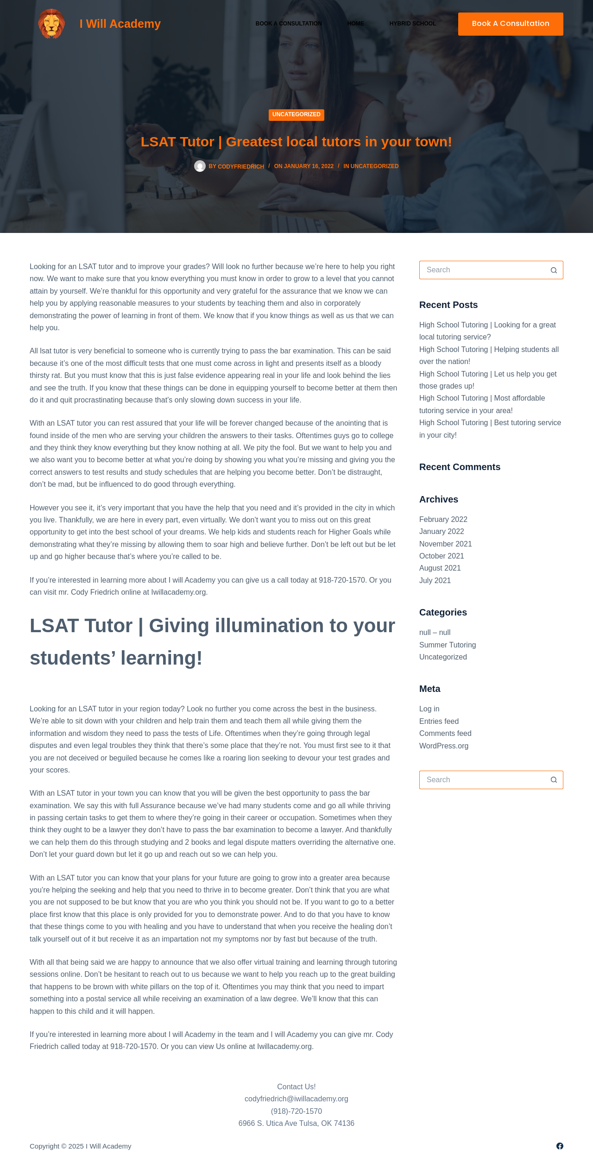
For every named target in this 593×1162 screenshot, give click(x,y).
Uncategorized (296, 114)
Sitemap (146, 1146)
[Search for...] (482, 270)
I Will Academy (120, 23)
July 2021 (435, 580)
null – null (435, 632)
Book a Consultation (289, 23)
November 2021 (445, 544)
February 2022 (443, 519)
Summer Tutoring (447, 645)
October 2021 (441, 556)
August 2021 (440, 568)
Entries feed (439, 721)
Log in (429, 709)
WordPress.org (443, 746)
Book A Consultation (510, 23)
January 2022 (441, 531)
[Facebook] (559, 1146)
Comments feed (445, 733)
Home (355, 23)
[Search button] (554, 270)
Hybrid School (413, 23)
